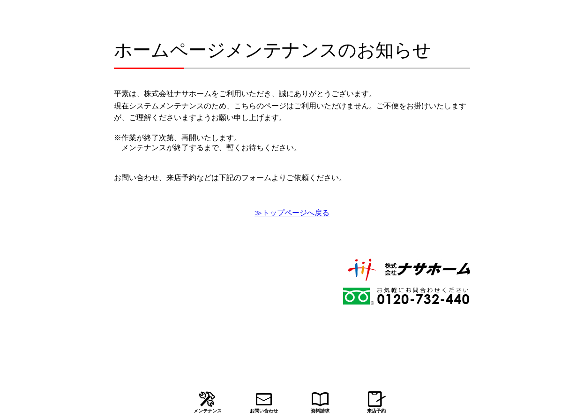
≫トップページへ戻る (292, 213)
